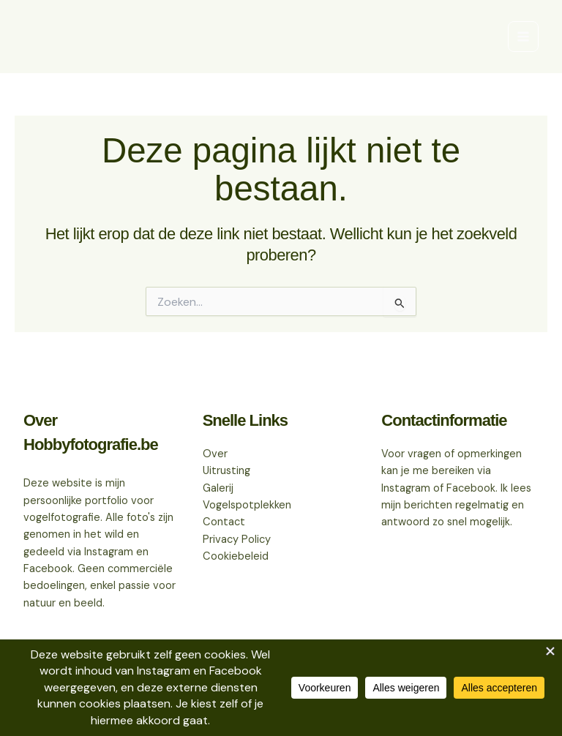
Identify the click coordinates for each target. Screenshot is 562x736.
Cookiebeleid (236, 556)
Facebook (470, 488)
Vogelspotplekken (247, 505)
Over (215, 454)
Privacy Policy (237, 540)
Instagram (405, 488)
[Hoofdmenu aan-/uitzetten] (523, 36)
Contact (224, 522)
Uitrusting (226, 471)
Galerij (218, 488)
